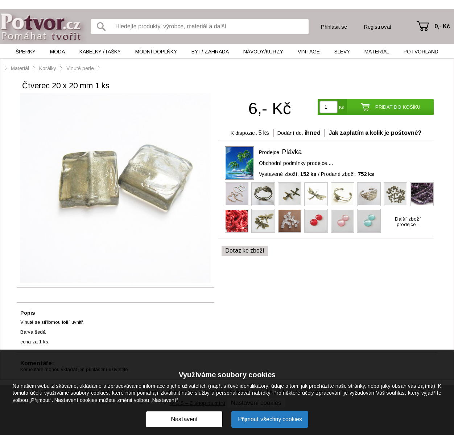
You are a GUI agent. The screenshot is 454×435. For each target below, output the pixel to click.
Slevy (342, 52)
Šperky (26, 52)
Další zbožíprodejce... (408, 221)
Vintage (309, 52)
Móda (57, 52)
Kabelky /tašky (100, 52)
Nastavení (184, 419)
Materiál (376, 52)
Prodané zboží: (347, 174)
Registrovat (377, 27)
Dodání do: (290, 133)
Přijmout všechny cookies (270, 419)
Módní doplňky (156, 52)
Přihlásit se (334, 27)
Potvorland (421, 52)
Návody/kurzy (263, 52)
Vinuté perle (80, 68)
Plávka (292, 152)
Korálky (47, 68)
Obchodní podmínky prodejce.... (296, 163)
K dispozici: (244, 133)
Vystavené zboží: (288, 174)
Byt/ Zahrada (210, 52)
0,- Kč (442, 26)
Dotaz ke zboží (244, 250)
